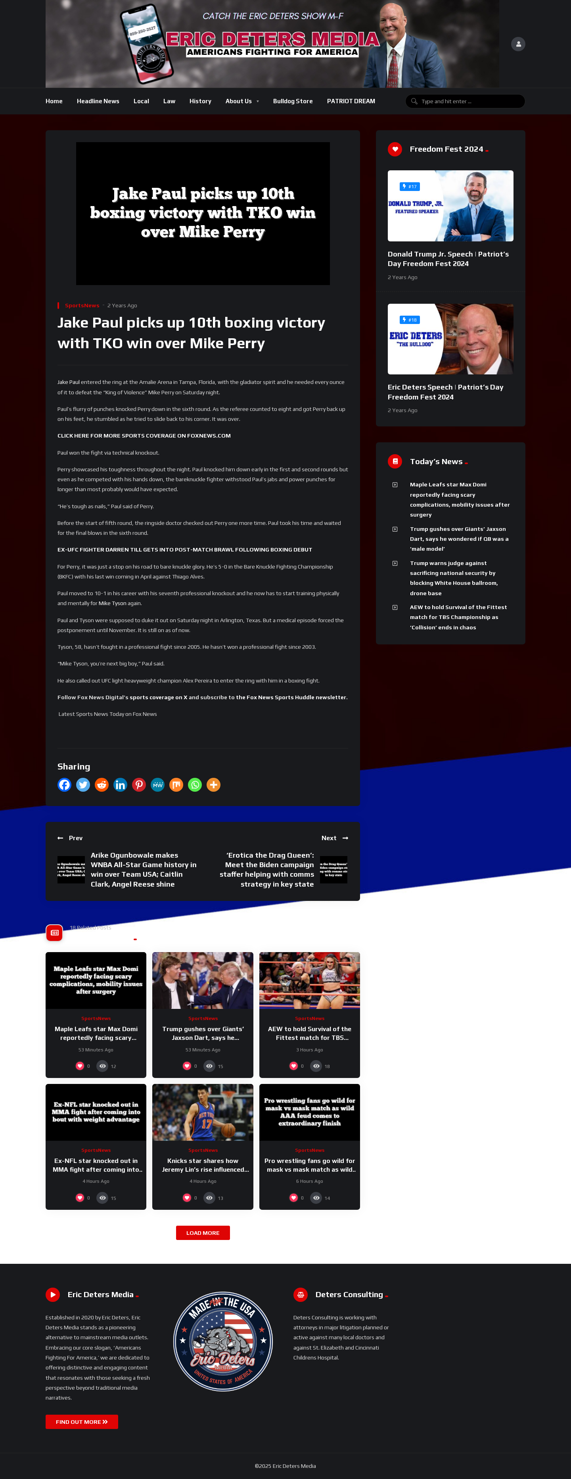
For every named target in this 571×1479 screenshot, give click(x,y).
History (200, 101)
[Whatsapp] (195, 785)
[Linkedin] (120, 785)
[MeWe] (158, 785)
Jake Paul (68, 382)
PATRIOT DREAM (351, 101)
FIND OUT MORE (82, 1422)
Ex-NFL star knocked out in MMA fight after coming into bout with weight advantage (96, 1169)
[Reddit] (102, 785)
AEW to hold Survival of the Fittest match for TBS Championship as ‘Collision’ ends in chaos (458, 617)
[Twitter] (83, 785)
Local (141, 101)
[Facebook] (64, 785)
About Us (239, 101)
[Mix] (176, 785)
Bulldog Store (293, 101)
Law (169, 101)
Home (54, 101)
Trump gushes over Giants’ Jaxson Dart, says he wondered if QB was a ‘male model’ (459, 539)
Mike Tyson (112, 603)
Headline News (98, 101)
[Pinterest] (139, 785)
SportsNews (82, 305)
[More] (213, 785)
